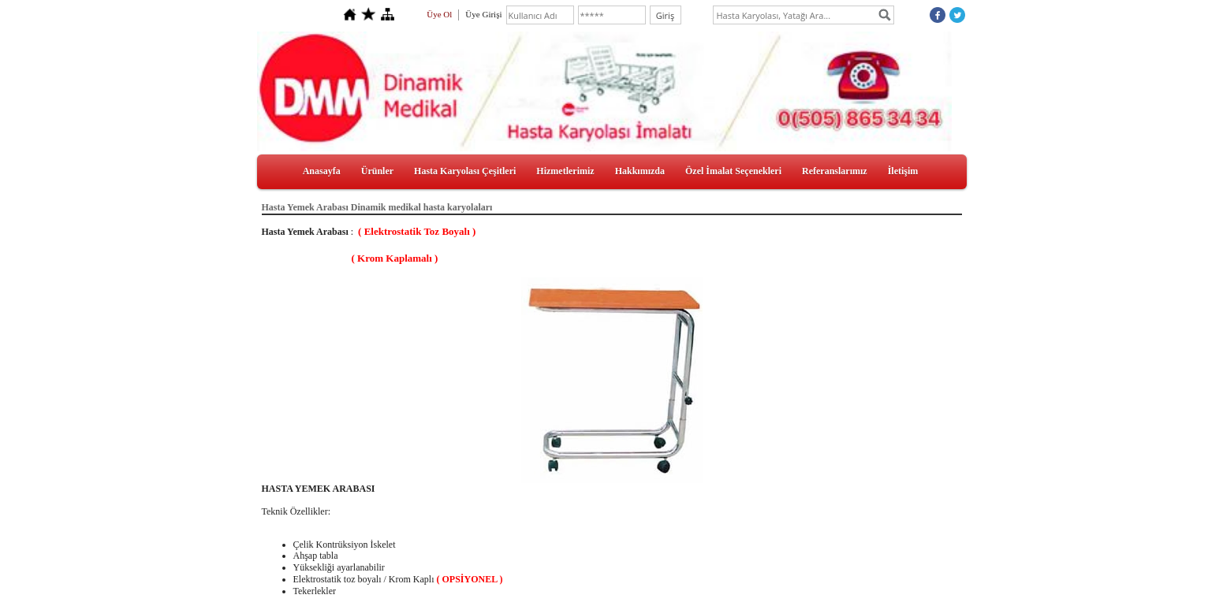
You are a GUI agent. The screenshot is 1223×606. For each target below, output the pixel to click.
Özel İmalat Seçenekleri (733, 171)
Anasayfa (322, 171)
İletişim (903, 171)
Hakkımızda (640, 171)
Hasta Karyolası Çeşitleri (465, 171)
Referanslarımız (834, 171)
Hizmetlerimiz (565, 171)
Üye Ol (439, 14)
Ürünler (377, 171)
